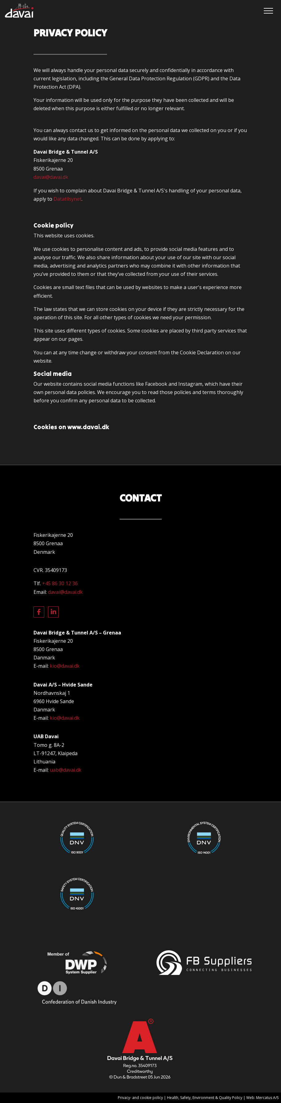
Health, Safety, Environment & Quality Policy (204, 1097)
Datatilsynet (67, 198)
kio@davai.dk (65, 665)
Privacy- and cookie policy (140, 1097)
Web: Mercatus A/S (262, 1097)
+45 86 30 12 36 (60, 583)
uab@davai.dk (65, 770)
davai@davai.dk (51, 177)
